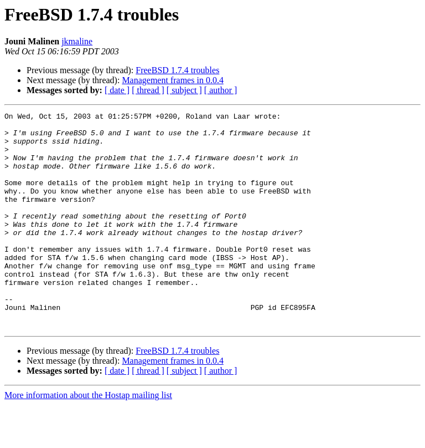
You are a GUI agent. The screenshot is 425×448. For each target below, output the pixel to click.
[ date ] (117, 90)
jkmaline (76, 41)
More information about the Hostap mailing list (88, 438)
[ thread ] (148, 90)
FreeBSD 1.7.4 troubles (177, 70)
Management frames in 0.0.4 (173, 80)
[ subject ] (184, 90)
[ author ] (220, 90)
